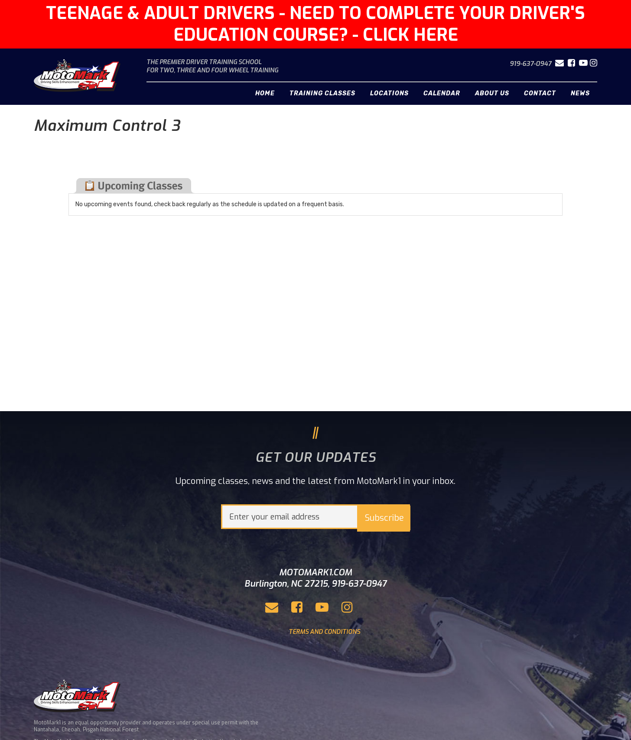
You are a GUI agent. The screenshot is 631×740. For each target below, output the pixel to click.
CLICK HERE (410, 34)
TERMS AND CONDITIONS (324, 632)
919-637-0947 (530, 63)
